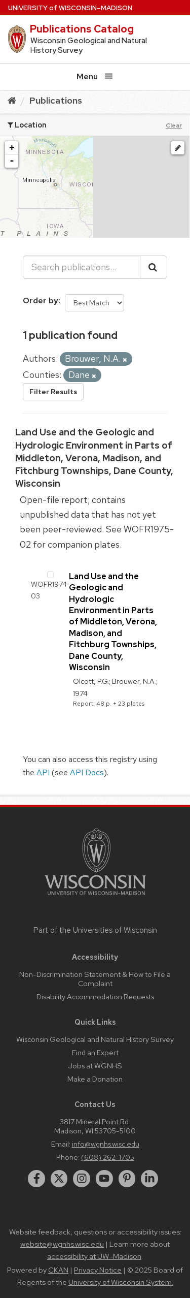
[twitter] (59, 1178)
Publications (55, 100)
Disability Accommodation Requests (95, 996)
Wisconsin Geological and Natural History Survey (95, 1039)
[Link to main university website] (95, 897)
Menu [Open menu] (95, 76)
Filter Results (53, 391)
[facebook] (36, 1178)
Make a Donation (95, 1079)
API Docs (87, 772)
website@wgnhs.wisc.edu (62, 1244)
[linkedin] (149, 1178)
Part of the (95, 930)
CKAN (58, 1270)
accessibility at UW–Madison (94, 1256)
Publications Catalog (82, 29)
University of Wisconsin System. (120, 1282)
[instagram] (81, 1178)
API (43, 772)
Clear (174, 125)
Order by (40, 300)
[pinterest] (127, 1178)
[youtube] (104, 1178)
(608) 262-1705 (107, 1157)
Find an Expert (95, 1052)
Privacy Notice (98, 1270)
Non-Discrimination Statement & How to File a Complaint (95, 978)
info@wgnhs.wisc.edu (105, 1144)
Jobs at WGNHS (95, 1065)
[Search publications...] (81, 267)
